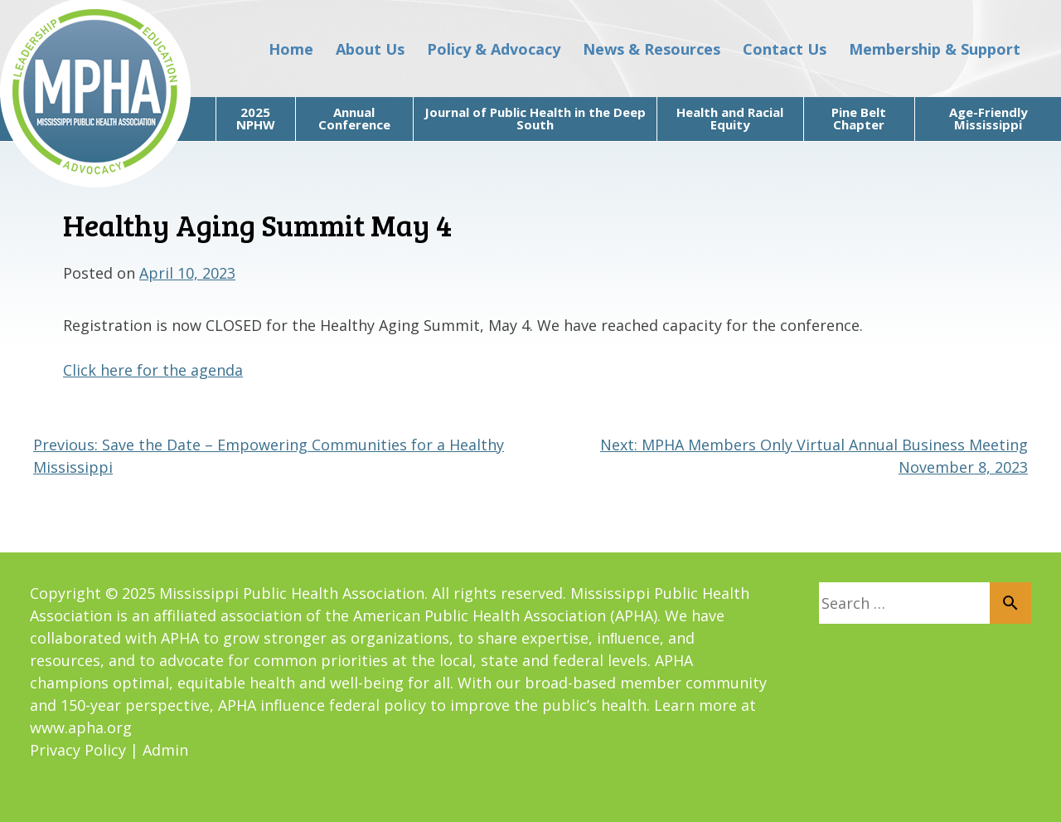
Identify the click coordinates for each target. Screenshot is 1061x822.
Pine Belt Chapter (858, 118)
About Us (370, 49)
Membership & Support (934, 49)
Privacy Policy (78, 750)
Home (291, 49)
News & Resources (651, 49)
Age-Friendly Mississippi (988, 118)
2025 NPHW (255, 118)
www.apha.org (81, 727)
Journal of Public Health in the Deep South (535, 118)
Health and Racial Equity (729, 118)
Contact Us (784, 49)
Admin (165, 750)
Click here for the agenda (153, 370)
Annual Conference (354, 118)
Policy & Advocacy (493, 49)
